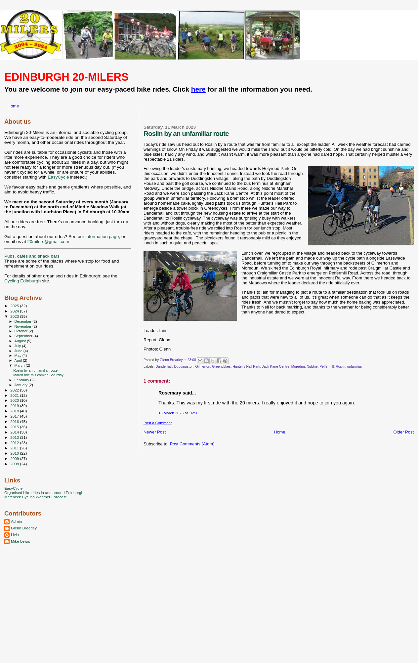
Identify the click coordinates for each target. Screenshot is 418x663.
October (22, 331)
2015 (15, 427)
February (22, 380)
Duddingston (183, 366)
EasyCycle (58, 177)
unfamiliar (354, 366)
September (24, 336)
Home (13, 106)
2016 (15, 421)
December (23, 321)
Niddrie (312, 366)
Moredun (298, 366)
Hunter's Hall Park (246, 366)
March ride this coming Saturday (38, 375)
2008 (15, 464)
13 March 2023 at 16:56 (178, 413)
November (23, 326)
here (198, 89)
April (19, 360)
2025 (15, 306)
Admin (16, 521)
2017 (15, 416)
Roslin (340, 366)
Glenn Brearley (24, 528)
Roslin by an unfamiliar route (35, 370)
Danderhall (163, 366)
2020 (15, 400)
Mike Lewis (20, 541)
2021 (15, 395)
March (20, 365)
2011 (15, 448)
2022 (15, 390)
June (19, 351)
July (18, 346)
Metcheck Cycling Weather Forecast (35, 497)
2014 (15, 432)
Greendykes (221, 366)
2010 (15, 453)
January (22, 385)
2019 (15, 405)
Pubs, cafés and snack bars (32, 256)
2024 (15, 311)
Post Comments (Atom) (192, 443)
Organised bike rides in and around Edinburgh (43, 492)
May (18, 355)
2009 (15, 458)
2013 (15, 437)
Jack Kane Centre (275, 366)
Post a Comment (158, 423)
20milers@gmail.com (48, 241)
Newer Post (155, 432)
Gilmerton (202, 366)
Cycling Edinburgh (22, 280)
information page (102, 236)
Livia (15, 534)
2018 (15, 411)
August (21, 341)
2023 (15, 316)
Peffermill (326, 366)
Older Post (404, 432)
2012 (15, 442)
